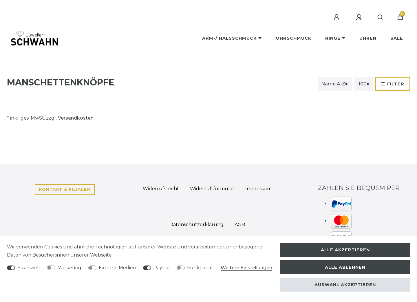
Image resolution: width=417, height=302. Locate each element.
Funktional (200, 267)
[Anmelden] (337, 17)
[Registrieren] (359, 17)
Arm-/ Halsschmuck (229, 38)
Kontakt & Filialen (65, 189)
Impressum (258, 188)
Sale (396, 38)
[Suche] (380, 17)
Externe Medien (117, 267)
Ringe (333, 38)
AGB (240, 224)
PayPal (161, 267)
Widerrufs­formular (212, 188)
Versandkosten (76, 118)
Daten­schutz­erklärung (196, 224)
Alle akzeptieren (345, 249)
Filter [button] (392, 84)
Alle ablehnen (345, 267)
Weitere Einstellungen (246, 267)
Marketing (69, 267)
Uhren (367, 38)
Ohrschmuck (293, 38)
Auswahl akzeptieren (345, 284)
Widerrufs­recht (161, 188)
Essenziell (28, 267)
